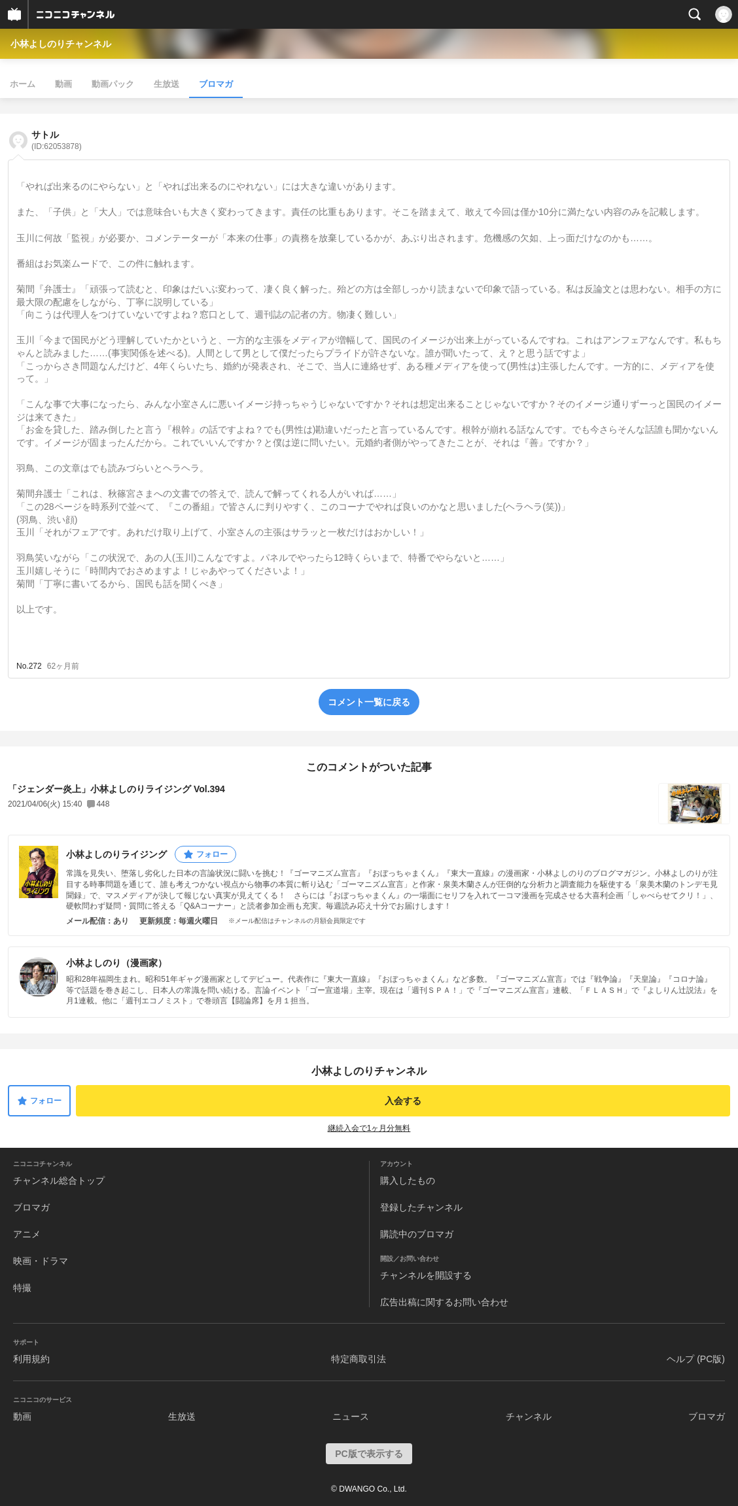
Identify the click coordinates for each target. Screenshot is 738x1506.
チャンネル (529, 1416)
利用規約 (31, 1359)
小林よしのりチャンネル (60, 44)
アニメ (27, 1234)
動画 (63, 84)
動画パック (113, 84)
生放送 (166, 84)
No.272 (29, 666)
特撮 (22, 1287)
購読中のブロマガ (416, 1234)
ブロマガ (216, 84)
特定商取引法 (358, 1359)
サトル (56, 140)
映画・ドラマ (40, 1261)
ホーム (22, 84)
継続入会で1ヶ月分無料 (369, 1128)
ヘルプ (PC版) (696, 1359)
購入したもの (407, 1180)
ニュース (350, 1416)
